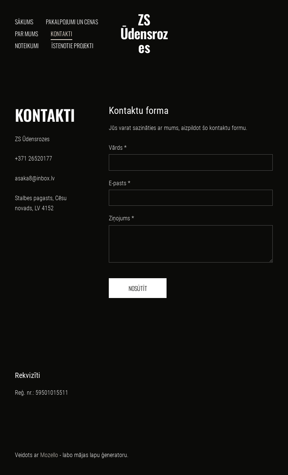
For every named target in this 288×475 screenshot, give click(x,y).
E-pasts (119, 183)
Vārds (118, 147)
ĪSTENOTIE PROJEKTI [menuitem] (72, 45)
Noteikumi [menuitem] (27, 45)
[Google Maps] (50, 291)
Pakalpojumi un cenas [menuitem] (72, 21)
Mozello (49, 455)
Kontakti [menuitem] (61, 33)
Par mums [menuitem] (26, 33)
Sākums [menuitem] (24, 21)
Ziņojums (121, 218)
